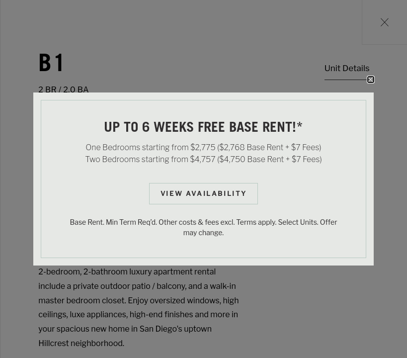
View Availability (204, 193)
